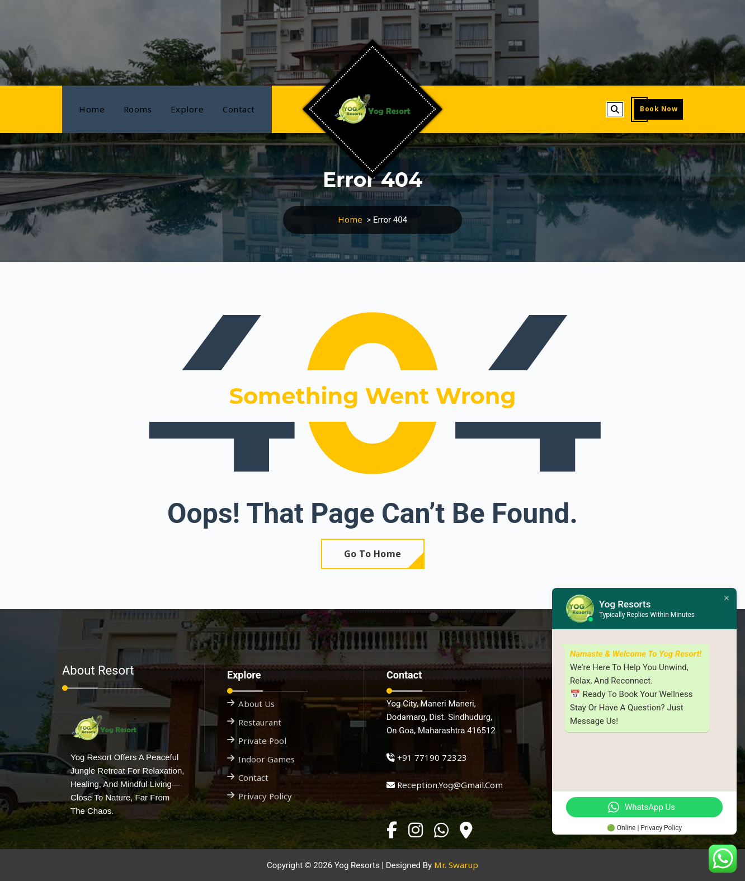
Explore (187, 109)
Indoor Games (266, 759)
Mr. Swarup (456, 864)
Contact (239, 109)
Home (92, 109)
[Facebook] (391, 830)
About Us (256, 703)
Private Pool (262, 740)
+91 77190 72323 (432, 757)
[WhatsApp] (441, 830)
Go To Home (373, 554)
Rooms (138, 109)
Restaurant (259, 722)
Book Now (658, 109)
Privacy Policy (265, 796)
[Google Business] (466, 830)
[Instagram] (415, 830)
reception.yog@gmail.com (450, 784)
